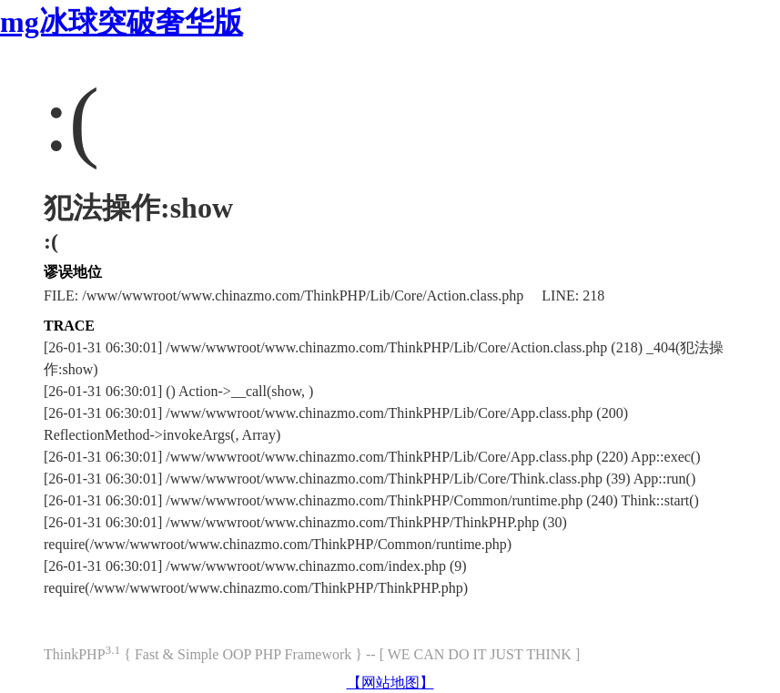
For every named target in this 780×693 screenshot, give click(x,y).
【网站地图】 (390, 682)
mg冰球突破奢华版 (121, 21)
